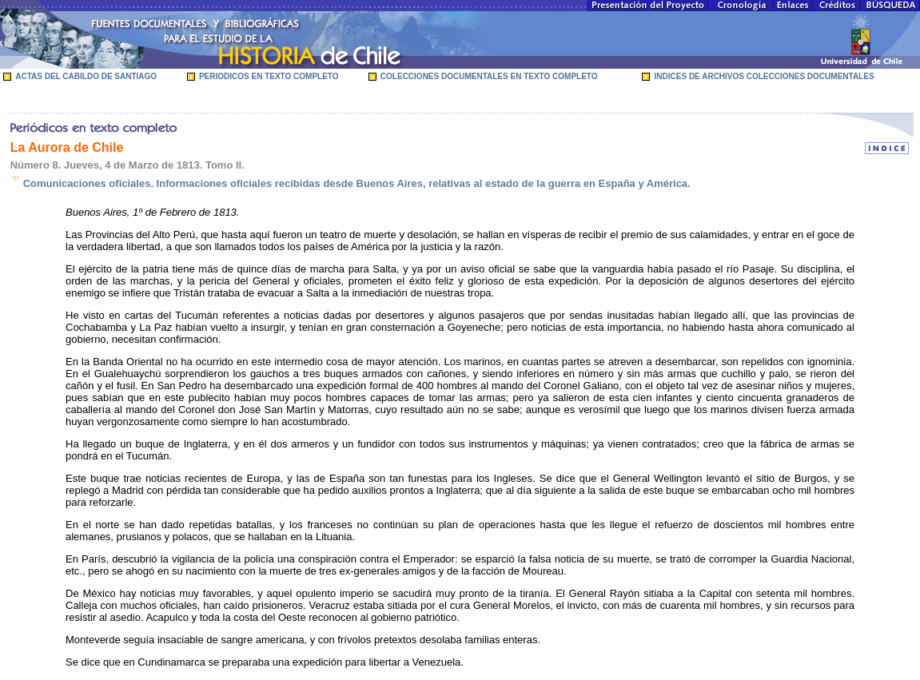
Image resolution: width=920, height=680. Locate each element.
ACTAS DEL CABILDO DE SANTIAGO (86, 76)
